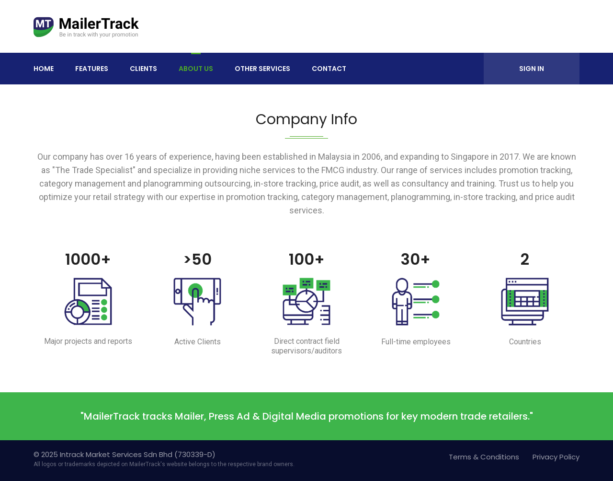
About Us (196, 68)
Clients (143, 68)
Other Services (262, 68)
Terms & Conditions (484, 457)
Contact (329, 68)
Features (91, 68)
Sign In (531, 68)
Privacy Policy (556, 457)
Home (44, 68)
